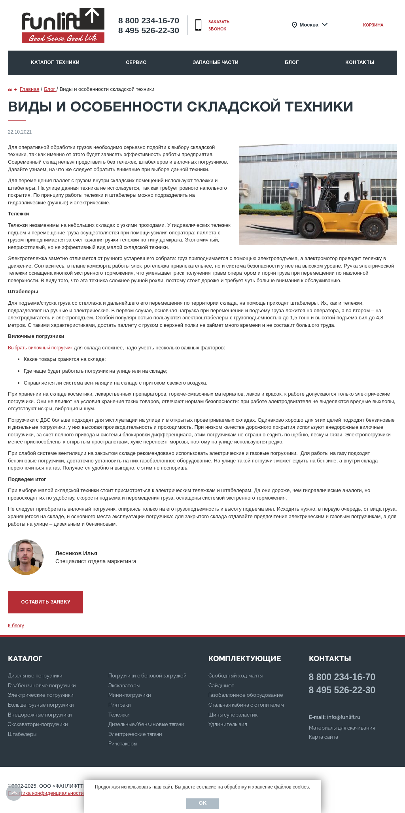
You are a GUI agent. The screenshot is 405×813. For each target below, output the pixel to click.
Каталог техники (55, 62)
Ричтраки (119, 705)
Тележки (119, 715)
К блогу (16, 625)
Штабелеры (22, 734)
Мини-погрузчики (129, 695)
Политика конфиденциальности (46, 793)
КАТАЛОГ (25, 658)
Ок (202, 803)
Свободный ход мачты (235, 676)
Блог (292, 62)
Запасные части (215, 62)
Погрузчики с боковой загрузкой (147, 676)
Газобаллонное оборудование (245, 695)
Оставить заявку (45, 602)
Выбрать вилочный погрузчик (40, 348)
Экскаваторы (124, 686)
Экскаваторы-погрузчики (38, 724)
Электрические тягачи (135, 734)
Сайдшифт (221, 686)
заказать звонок (218, 25)
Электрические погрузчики (41, 695)
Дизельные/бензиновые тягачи (146, 724)
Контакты (359, 62)
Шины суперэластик (232, 715)
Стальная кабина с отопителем (246, 705)
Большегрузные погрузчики (41, 705)
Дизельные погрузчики (35, 676)
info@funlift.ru (343, 717)
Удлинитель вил (227, 724)
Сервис (136, 62)
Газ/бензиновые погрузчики (42, 686)
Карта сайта (323, 737)
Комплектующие (244, 658)
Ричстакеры (122, 744)
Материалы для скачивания (342, 728)
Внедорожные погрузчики (40, 715)
